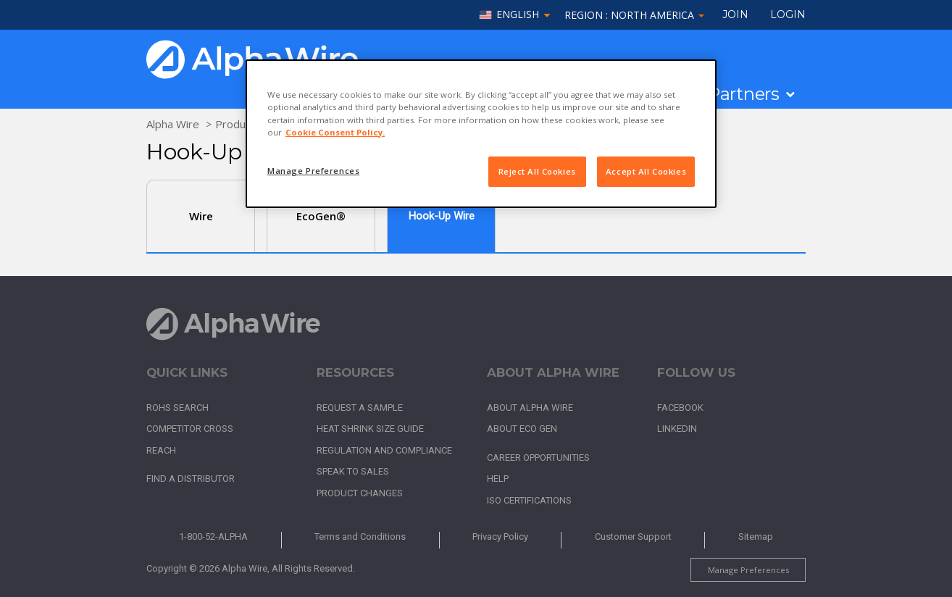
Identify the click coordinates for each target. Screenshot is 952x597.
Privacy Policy (500, 536)
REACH (161, 450)
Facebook (680, 407)
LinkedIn (677, 428)
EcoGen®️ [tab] (321, 216)
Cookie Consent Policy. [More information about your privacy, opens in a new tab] (335, 132)
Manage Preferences (748, 569)
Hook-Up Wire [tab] (442, 215)
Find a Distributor (190, 478)
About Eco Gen (522, 428)
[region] (481, 133)
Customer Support (633, 536)
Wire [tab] (201, 216)
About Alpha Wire (530, 407)
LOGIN (788, 14)
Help (498, 478)
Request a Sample (360, 407)
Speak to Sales (353, 471)
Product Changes (360, 493)
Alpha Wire (172, 124)
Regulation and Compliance (384, 450)
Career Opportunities (538, 457)
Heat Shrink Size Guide (370, 428)
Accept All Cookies (646, 171)
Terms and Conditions (360, 536)
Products (238, 124)
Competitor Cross (189, 428)
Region (634, 15)
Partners (744, 94)
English (517, 14)
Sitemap (755, 536)
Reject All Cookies (537, 171)
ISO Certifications (529, 500)
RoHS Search (177, 407)
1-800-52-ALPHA (213, 536)
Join (735, 14)
